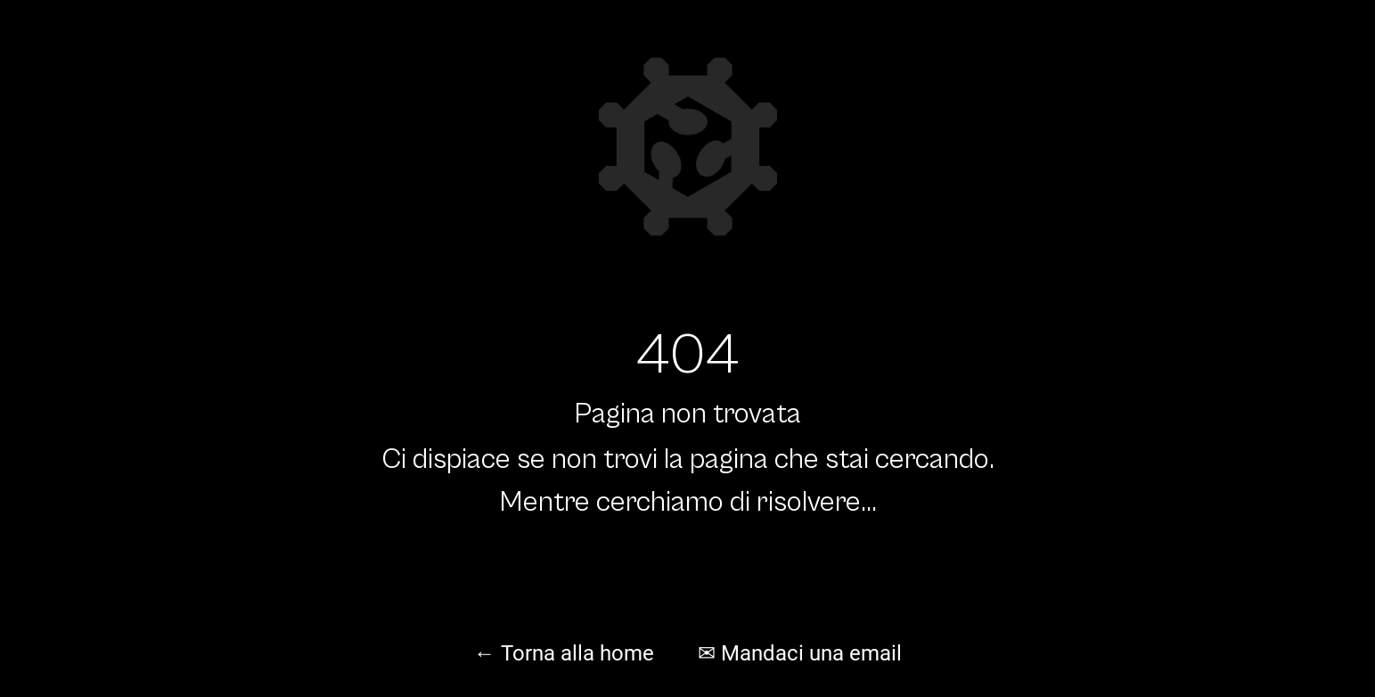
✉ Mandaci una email (800, 653)
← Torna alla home (564, 653)
